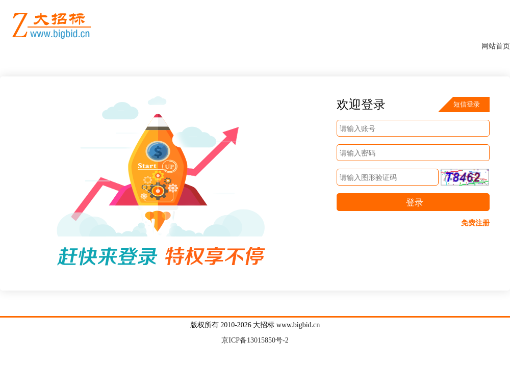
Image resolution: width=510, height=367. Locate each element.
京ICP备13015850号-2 (254, 340)
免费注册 (475, 223)
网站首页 (495, 46)
